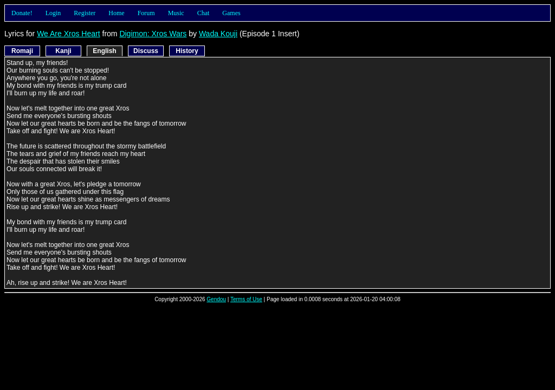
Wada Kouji (218, 33)
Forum (146, 13)
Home (116, 13)
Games (231, 13)
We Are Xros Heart (68, 33)
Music (176, 13)
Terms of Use (246, 299)
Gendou (216, 299)
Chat (203, 13)
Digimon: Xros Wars (152, 33)
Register (84, 13)
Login (53, 13)
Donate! (22, 13)
